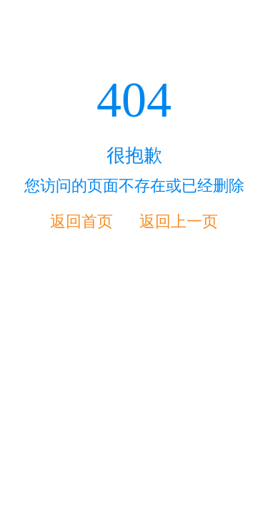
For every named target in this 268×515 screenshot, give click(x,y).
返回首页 (81, 221)
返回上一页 (178, 221)
